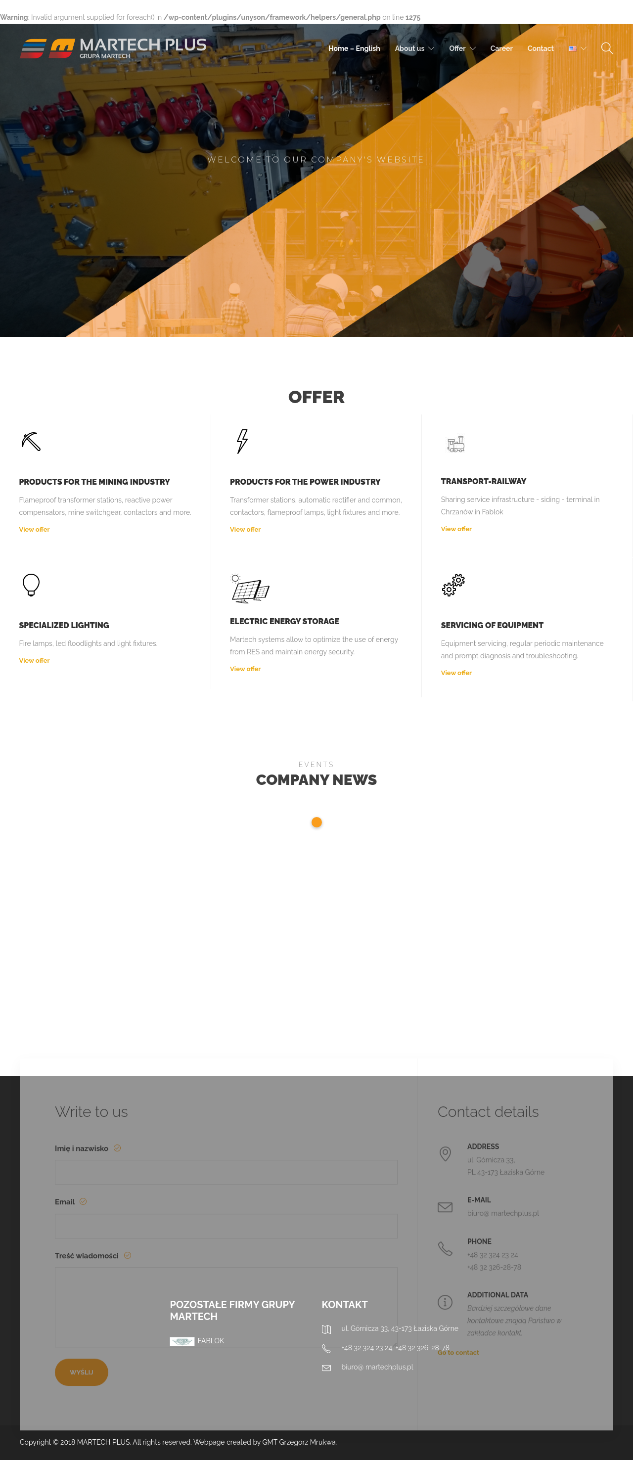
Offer (457, 48)
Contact (541, 48)
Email (65, 1358)
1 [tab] (317, 822)
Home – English (354, 48)
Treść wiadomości (87, 1411)
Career (502, 48)
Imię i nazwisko (82, 1304)
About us (410, 48)
